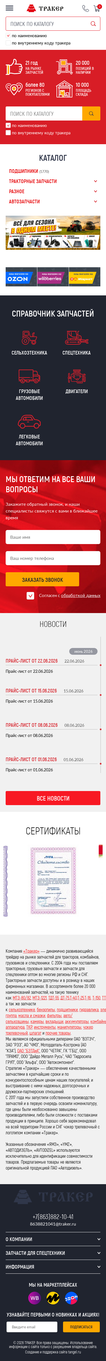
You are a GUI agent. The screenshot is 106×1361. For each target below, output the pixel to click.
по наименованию (29, 35)
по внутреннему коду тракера (41, 42)
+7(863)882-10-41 (53, 1216)
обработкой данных (80, 595)
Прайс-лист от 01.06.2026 (31, 759)
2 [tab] (46, 246)
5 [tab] (67, 246)
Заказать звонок (42, 579)
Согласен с (69, 595)
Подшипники (29, 171)
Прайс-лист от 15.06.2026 (31, 690)
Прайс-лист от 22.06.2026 (32, 661)
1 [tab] (39, 246)
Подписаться (81, 1326)
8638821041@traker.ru (53, 1224)
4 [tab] (60, 246)
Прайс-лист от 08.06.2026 (32, 725)
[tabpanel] (53, 233)
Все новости (53, 798)
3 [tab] (53, 246)
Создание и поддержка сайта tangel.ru (53, 1351)
